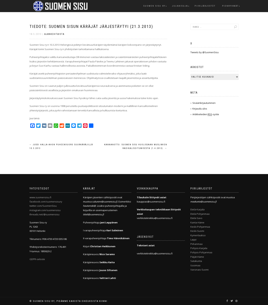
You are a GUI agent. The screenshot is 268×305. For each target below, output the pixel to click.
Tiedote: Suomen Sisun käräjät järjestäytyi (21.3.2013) (91, 26)
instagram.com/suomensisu (45, 210)
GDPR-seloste (37, 259)
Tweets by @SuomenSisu (204, 52)
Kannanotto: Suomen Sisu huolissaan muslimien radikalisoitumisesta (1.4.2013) (135, 146)
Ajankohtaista (54, 34)
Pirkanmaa (196, 244)
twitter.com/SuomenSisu (43, 205)
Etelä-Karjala (197, 209)
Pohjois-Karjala (198, 248)
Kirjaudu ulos (199, 108)
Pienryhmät (230, 6)
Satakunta (196, 261)
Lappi (193, 239)
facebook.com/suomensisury (46, 201)
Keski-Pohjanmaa (200, 226)
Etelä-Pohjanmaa (199, 213)
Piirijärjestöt (205, 6)
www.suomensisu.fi (40, 197)
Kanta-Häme (197, 222)
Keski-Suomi (197, 231)
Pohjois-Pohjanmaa (201, 252)
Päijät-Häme (197, 256)
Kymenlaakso (198, 235)
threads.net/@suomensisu (44, 214)
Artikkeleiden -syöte (205, 114)
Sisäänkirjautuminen (204, 103)
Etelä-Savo (196, 218)
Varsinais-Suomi (199, 269)
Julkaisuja (180, 6)
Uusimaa (195, 265)
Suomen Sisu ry (154, 6)
